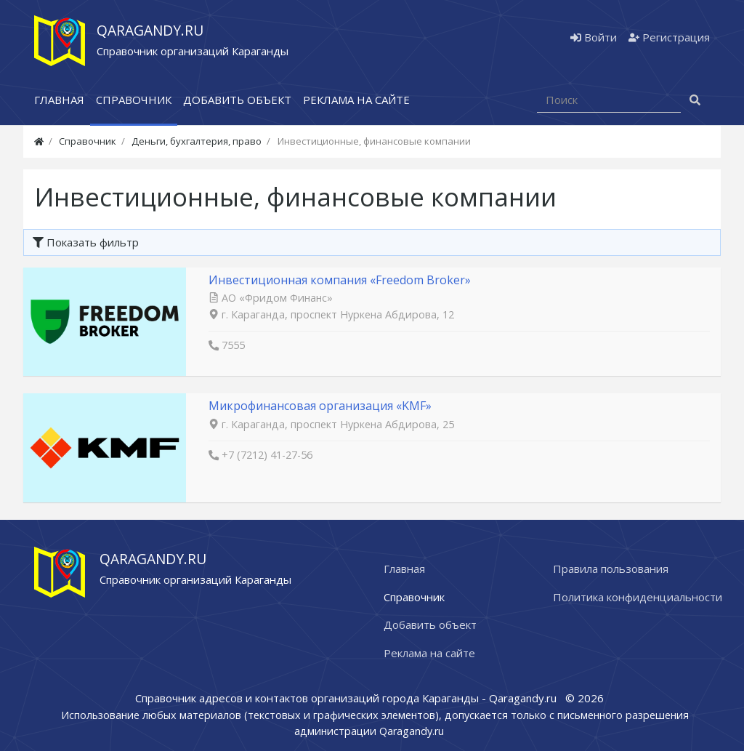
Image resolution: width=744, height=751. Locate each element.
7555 (233, 345)
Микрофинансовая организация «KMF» (320, 406)
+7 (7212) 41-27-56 (267, 455)
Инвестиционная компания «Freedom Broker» (340, 280)
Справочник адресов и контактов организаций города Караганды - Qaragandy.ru (347, 698)
